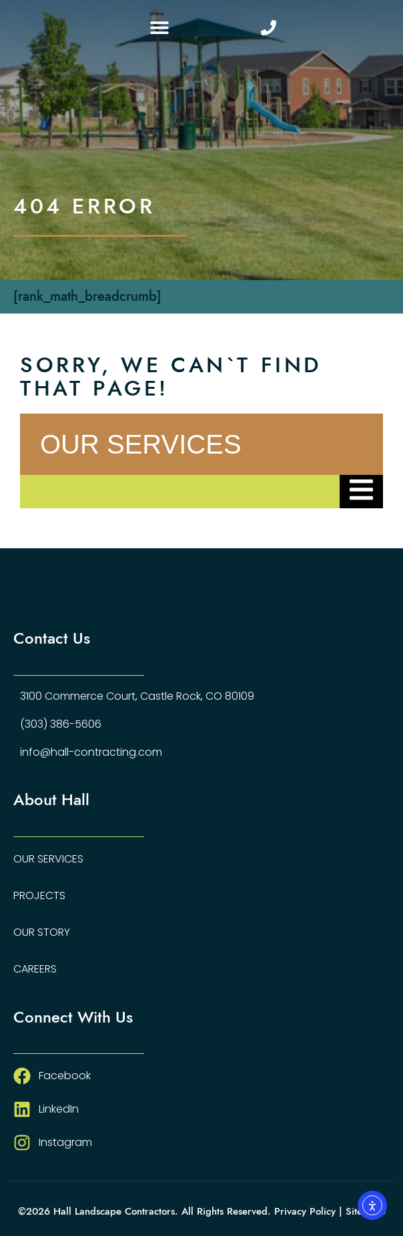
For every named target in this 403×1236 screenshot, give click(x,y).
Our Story (41, 932)
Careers (35, 969)
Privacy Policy (305, 1211)
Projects (39, 895)
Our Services (48, 858)
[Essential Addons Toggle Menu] (361, 491)
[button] (159, 28)
